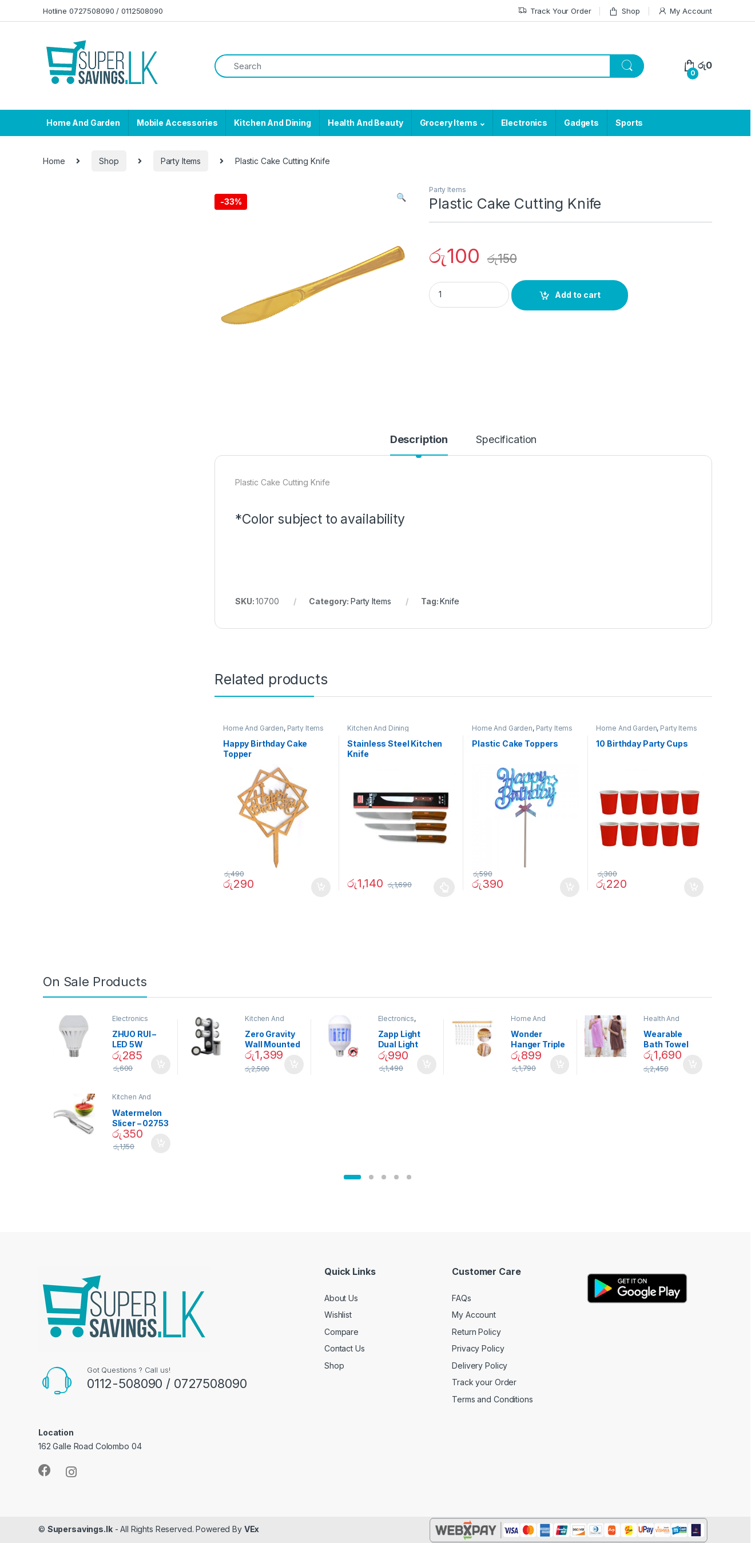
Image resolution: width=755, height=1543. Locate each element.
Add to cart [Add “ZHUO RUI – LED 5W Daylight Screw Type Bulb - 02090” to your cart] (160, 1064)
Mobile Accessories (177, 122)
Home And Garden (83, 122)
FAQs (461, 1298)
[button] (352, 1177)
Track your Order (484, 1382)
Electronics (524, 122)
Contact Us (344, 1348)
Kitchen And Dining (272, 122)
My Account (685, 11)
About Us (341, 1298)
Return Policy (476, 1332)
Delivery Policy (479, 1365)
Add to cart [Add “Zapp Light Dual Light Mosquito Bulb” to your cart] (426, 1064)
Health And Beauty (365, 122)
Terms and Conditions (492, 1399)
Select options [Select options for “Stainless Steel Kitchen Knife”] (444, 887)
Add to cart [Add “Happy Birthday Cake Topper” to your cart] (321, 887)
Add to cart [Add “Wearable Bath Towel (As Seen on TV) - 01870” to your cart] (692, 1064)
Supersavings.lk (80, 1529)
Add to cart (578, 295)
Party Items (181, 161)
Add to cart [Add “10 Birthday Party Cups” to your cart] (694, 887)
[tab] (419, 444)
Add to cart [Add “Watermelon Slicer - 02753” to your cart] (160, 1143)
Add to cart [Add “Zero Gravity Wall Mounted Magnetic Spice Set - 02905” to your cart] (294, 1064)
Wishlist (338, 1314)
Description (419, 439)
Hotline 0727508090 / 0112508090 (103, 10)
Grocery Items (449, 122)
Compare (341, 1332)
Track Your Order (554, 11)
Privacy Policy (478, 1348)
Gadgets (581, 122)
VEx (252, 1529)
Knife (449, 601)
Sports (629, 122)
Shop (624, 11)
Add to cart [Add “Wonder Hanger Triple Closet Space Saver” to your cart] (560, 1064)
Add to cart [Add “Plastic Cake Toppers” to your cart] (569, 887)
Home (54, 161)
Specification (506, 439)
